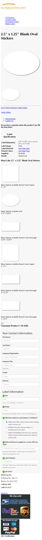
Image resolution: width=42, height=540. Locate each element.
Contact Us (9, 121)
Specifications (10, 119)
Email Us (4, 493)
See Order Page (24, 148)
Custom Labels (10, 20)
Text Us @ (9, 491)
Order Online (22, 108)
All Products (9, 18)
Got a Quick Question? (9, 108)
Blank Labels (10, 24)
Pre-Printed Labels (12, 22)
